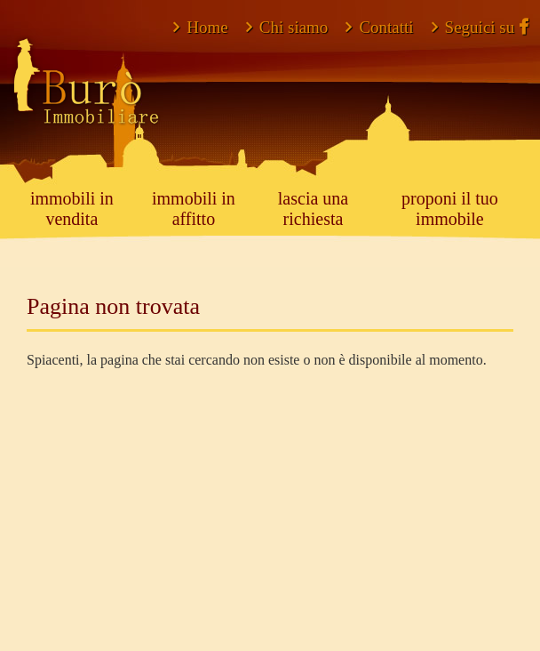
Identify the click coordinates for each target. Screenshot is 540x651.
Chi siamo (287, 27)
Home (200, 27)
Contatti (379, 27)
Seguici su (480, 27)
